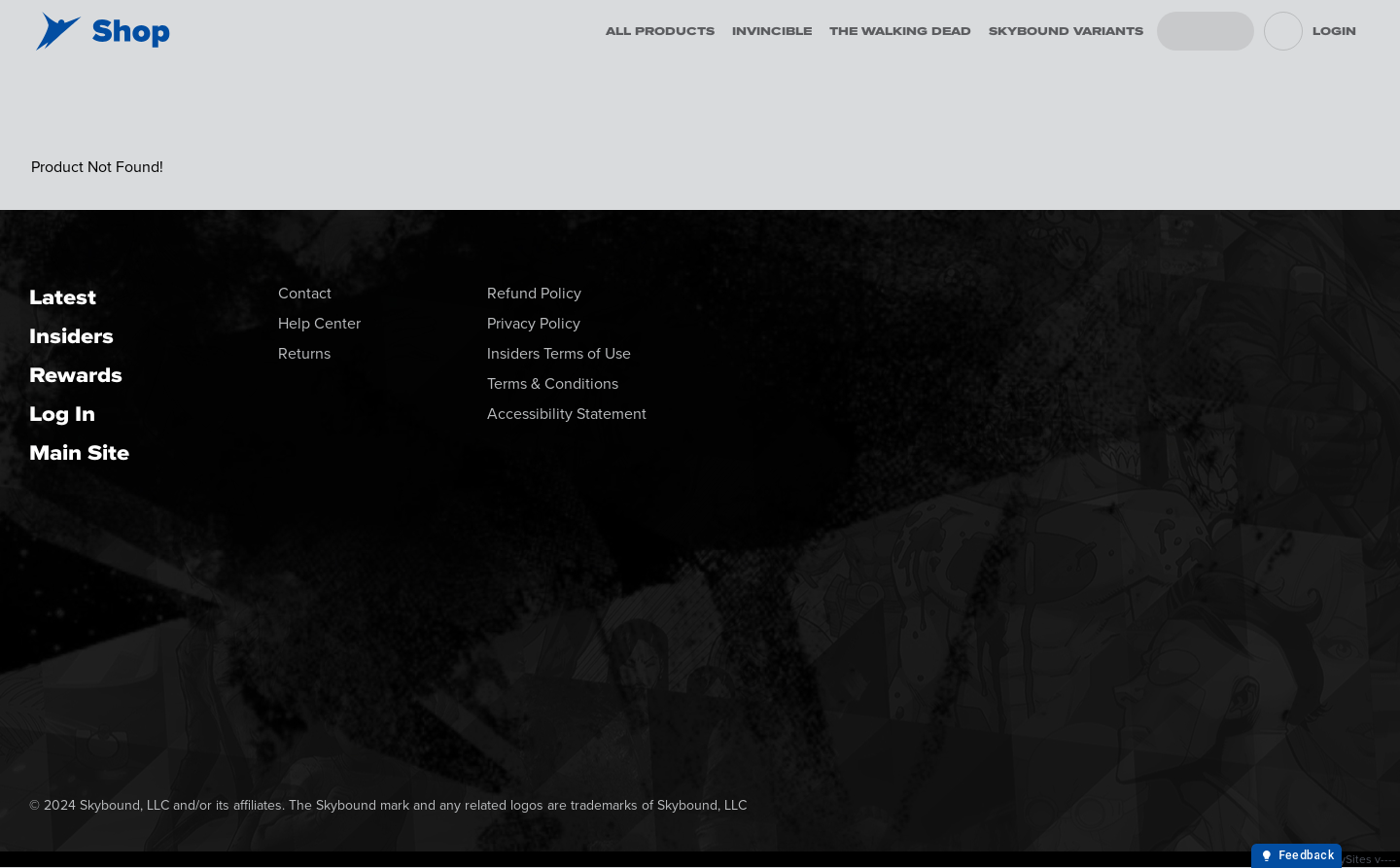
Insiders (71, 336)
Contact (305, 293)
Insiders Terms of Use (559, 353)
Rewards (75, 375)
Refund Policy (534, 293)
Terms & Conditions (552, 383)
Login (1334, 31)
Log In (62, 414)
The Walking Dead (900, 31)
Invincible (772, 31)
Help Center (319, 323)
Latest (62, 297)
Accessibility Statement (567, 413)
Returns (304, 353)
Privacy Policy (533, 323)
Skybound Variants (1066, 31)
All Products (660, 31)
